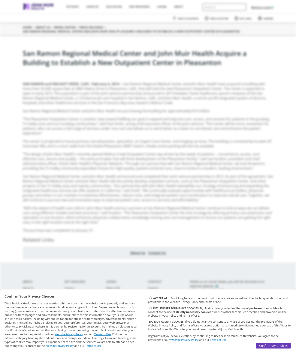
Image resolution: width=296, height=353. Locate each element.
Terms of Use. (102, 334)
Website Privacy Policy (69, 334)
